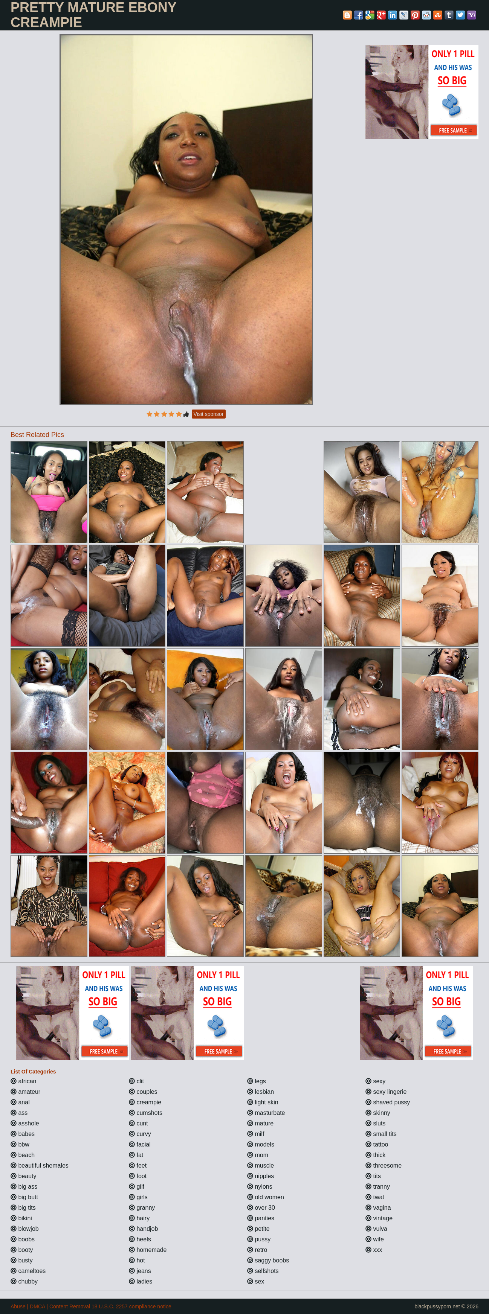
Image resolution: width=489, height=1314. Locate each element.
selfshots (263, 1271)
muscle (260, 1165)
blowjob (25, 1229)
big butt (24, 1197)
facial (140, 1144)
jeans (140, 1271)
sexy (375, 1081)
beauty (23, 1176)
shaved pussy (387, 1102)
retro (257, 1250)
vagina (378, 1207)
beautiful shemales (40, 1165)
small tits (381, 1134)
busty (22, 1260)
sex (255, 1281)
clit (136, 1081)
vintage (379, 1218)
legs (256, 1081)
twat (374, 1197)
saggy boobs (268, 1260)
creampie (145, 1102)
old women (265, 1197)
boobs (23, 1239)
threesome (383, 1165)
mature (260, 1123)
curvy (140, 1134)
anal (20, 1102)
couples (143, 1092)
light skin (262, 1102)
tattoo (376, 1144)
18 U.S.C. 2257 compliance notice (131, 1306)
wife (374, 1239)
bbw (20, 1144)
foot (138, 1176)
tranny (377, 1186)
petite (258, 1229)
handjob (143, 1229)
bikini (21, 1218)
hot (137, 1260)
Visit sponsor (209, 414)
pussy (258, 1239)
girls (138, 1197)
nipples (260, 1176)
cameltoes (28, 1271)
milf (255, 1134)
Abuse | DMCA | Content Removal (50, 1306)
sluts (375, 1123)
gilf (136, 1186)
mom (257, 1155)
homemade (148, 1250)
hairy (139, 1218)
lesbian (260, 1092)
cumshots (145, 1113)
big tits (23, 1207)
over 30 (261, 1207)
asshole (25, 1123)
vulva (376, 1229)
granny (142, 1207)
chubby (24, 1281)
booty (22, 1250)
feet (138, 1165)
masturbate (266, 1113)
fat (136, 1155)
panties (260, 1218)
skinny (377, 1113)
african (23, 1081)
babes (23, 1134)
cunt (138, 1123)
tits (373, 1176)
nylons (259, 1186)
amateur (25, 1092)
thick (375, 1155)
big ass (24, 1186)
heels (140, 1239)
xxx (373, 1250)
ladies (140, 1281)
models (260, 1144)
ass (19, 1113)
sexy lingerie (385, 1092)
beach (23, 1155)
